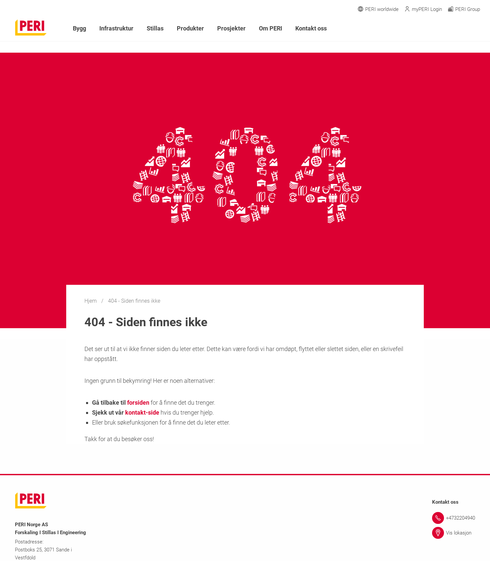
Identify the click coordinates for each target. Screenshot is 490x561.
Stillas (155, 28)
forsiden (138, 402)
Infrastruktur (116, 28)
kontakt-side (142, 412)
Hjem (91, 301)
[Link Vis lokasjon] (453, 533)
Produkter (190, 28)
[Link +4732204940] (453, 518)
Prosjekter (231, 28)
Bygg (79, 28)
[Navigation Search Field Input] (440, 29)
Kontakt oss (311, 28)
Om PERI (270, 28)
